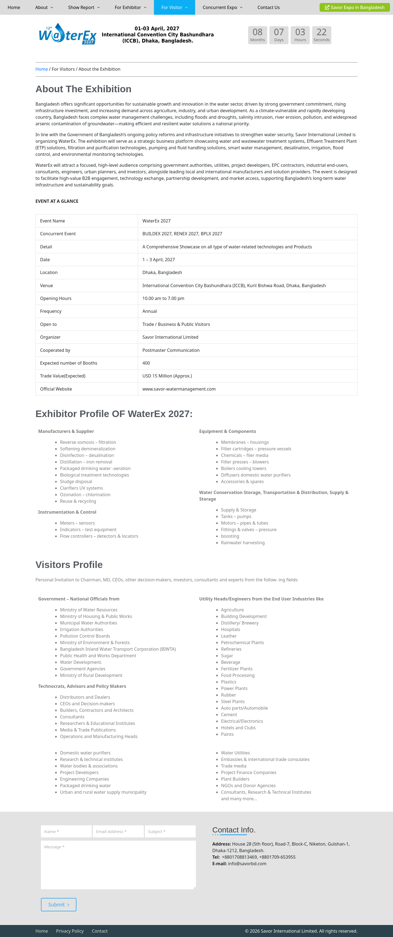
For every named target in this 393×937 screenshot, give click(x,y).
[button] (44, 7)
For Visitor (174, 7)
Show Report (84, 7)
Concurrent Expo (222, 7)
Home (14, 7)
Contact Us (269, 7)
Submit (58, 904)
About (44, 7)
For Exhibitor (130, 7)
